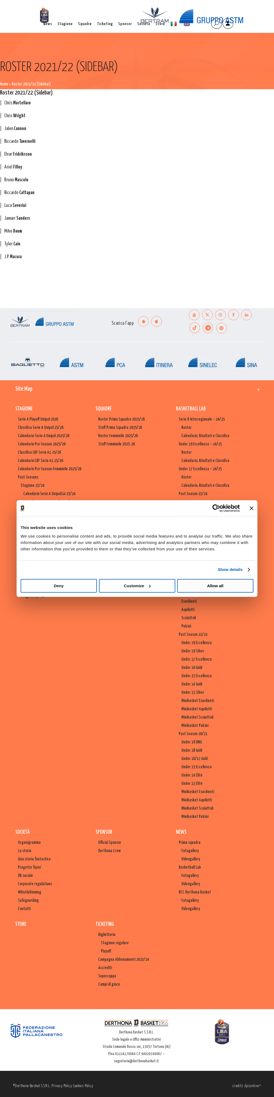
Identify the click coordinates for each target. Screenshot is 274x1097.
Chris (17, 103)
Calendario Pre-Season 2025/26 (42, 444)
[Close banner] (251, 508)
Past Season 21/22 (193, 635)
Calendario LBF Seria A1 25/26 (40, 461)
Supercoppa (107, 976)
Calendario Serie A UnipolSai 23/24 (49, 494)
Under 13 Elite (192, 784)
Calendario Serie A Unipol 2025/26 (43, 436)
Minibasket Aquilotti (196, 709)
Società (22, 832)
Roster (186, 428)
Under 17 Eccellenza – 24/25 (200, 469)
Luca (15, 205)
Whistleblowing (29, 892)
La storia (24, 851)
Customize (137, 585)
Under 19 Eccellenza (196, 643)
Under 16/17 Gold (194, 759)
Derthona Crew (109, 851)
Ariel (13, 167)
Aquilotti (188, 610)
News (181, 832)
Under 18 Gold (191, 751)
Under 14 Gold (191, 684)
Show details (230, 569)
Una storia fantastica (34, 859)
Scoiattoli (188, 618)
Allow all (215, 585)
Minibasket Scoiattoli (197, 717)
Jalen (15, 128)
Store (20, 924)
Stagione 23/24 (32, 486)
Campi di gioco (109, 984)
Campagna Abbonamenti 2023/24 (123, 960)
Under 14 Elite (192, 775)
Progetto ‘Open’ (30, 867)
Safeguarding (28, 901)
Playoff (106, 951)
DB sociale (25, 876)
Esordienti (189, 602)
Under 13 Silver (192, 693)
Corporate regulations (35, 884)
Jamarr (17, 218)
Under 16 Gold (191, 668)
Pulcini (186, 626)
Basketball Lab (191, 409)
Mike (13, 231)
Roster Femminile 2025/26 (118, 436)
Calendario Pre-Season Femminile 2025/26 (49, 469)
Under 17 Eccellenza (196, 659)
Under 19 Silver (192, 651)
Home (4, 84)
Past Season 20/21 (193, 734)
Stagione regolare (115, 943)
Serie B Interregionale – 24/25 (202, 419)
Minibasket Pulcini (194, 726)
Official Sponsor (109, 843)
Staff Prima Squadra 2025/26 (120, 428)
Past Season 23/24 (193, 494)
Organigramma (29, 843)
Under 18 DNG (191, 742)
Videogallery (190, 859)
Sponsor (104, 832)
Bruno (16, 180)
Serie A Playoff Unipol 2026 (38, 419)
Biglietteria (106, 935)
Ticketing (105, 924)
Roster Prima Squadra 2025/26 (121, 419)
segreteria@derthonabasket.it (136, 1061)
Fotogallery (190, 851)
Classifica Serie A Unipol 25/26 (40, 428)
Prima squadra (189, 843)
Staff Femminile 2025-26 (116, 444)
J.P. (13, 256)
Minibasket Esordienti (197, 701)
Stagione (24, 409)
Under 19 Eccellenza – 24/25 (200, 444)
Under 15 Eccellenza (196, 676)
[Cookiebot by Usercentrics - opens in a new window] (216, 508)
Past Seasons (28, 477)
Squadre (104, 409)
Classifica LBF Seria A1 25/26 (39, 452)
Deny (59, 585)
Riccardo (19, 141)
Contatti (24, 909)
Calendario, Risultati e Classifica (205, 436)
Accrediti (105, 968)
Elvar (18, 154)
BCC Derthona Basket (195, 892)
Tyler (12, 244)
